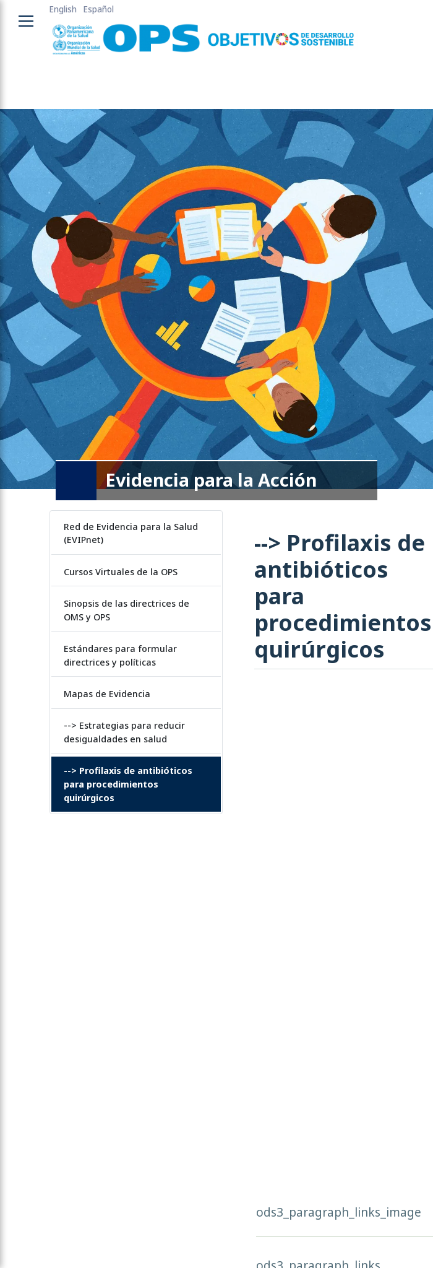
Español (98, 9)
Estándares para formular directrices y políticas (120, 655)
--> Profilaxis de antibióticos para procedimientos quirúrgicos (128, 784)
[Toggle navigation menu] (26, 21)
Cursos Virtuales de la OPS (121, 572)
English (63, 9)
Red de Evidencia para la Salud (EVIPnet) (131, 533)
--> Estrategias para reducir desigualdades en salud (124, 732)
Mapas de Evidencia (107, 694)
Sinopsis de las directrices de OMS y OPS (126, 610)
